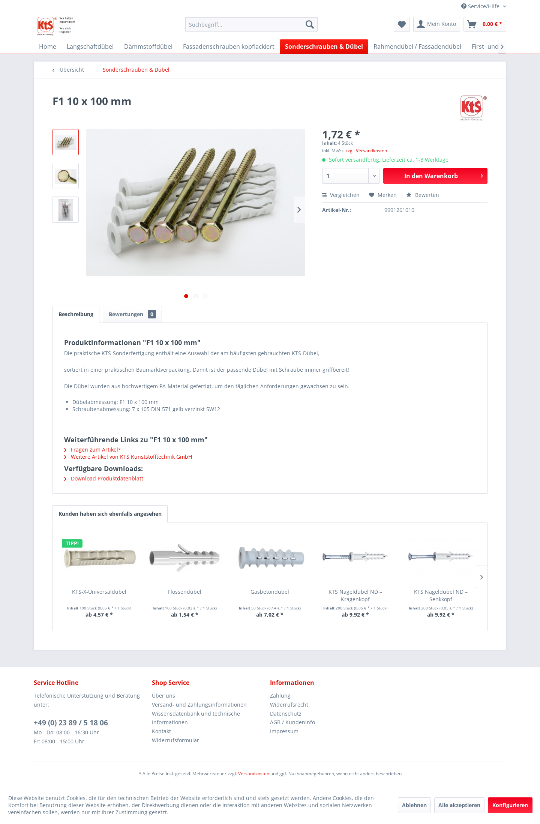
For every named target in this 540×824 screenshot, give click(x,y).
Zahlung (280, 695)
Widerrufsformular (175, 740)
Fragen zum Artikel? (92, 449)
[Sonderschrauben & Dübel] (324, 46)
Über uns (163, 695)
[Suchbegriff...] (251, 24)
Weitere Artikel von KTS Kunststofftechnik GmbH (128, 456)
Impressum (284, 731)
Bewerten (422, 194)
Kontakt (161, 731)
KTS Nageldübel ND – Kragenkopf (355, 595)
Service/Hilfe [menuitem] (481, 6)
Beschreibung (75, 314)
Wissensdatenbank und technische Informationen (196, 718)
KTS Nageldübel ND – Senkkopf (441, 595)
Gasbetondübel (269, 591)
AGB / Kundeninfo (292, 722)
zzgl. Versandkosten (366, 150)
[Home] (48, 46)
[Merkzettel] (402, 24)
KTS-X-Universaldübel (99, 591)
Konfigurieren (510, 805)
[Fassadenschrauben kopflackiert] (229, 46)
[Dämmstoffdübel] (148, 46)
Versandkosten (253, 773)
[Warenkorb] (485, 24)
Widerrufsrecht (289, 704)
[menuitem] (251, 24)
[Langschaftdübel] (90, 46)
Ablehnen (414, 805)
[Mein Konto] (436, 24)
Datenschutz (286, 713)
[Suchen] (310, 24)
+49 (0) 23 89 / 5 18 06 (71, 723)
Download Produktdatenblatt (103, 478)
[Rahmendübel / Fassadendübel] (417, 46)
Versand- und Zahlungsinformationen (199, 704)
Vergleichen (341, 194)
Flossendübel (184, 591)
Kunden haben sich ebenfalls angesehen (110, 513)
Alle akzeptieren (459, 805)
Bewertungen (132, 314)
